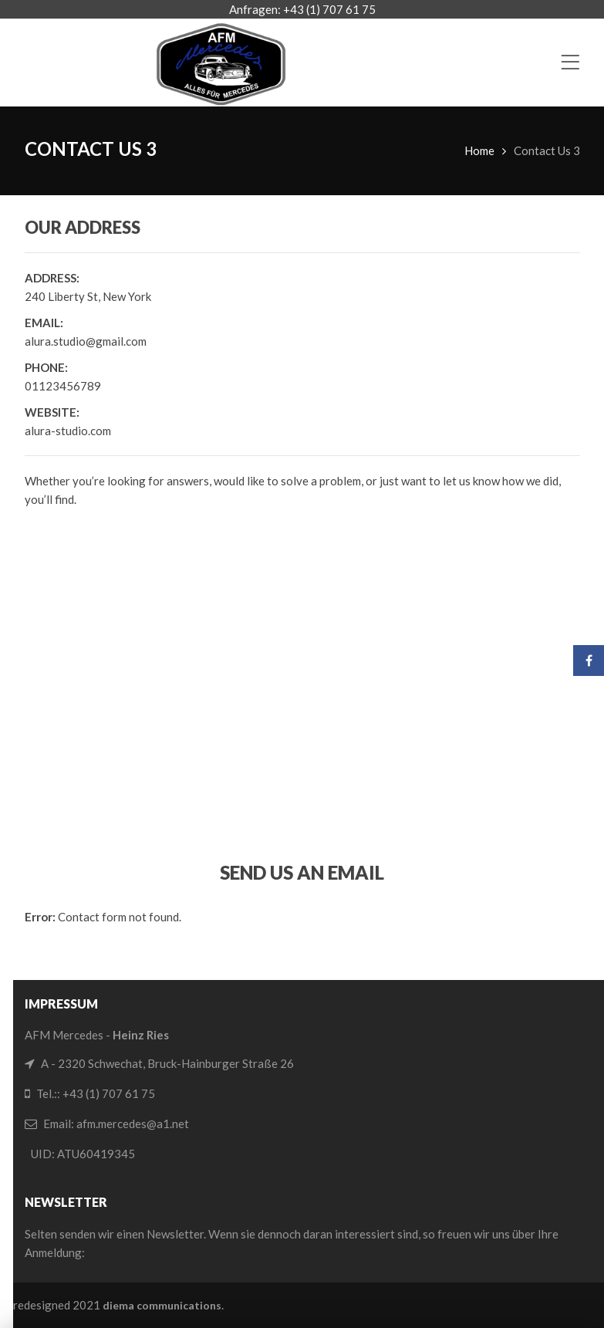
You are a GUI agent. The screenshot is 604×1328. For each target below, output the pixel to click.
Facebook (588, 660)
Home (479, 150)
